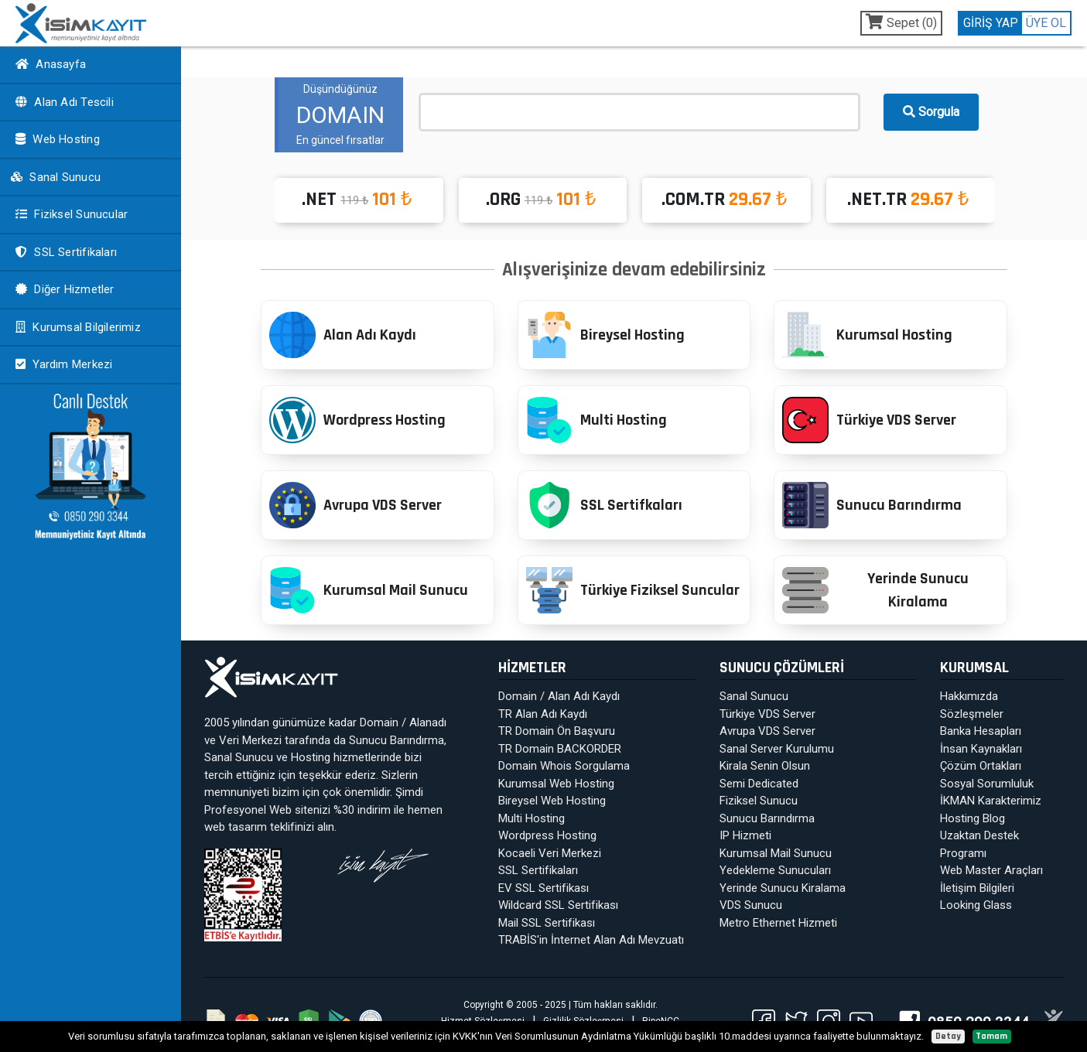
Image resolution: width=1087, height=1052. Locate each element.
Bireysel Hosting (605, 335)
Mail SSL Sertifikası (546, 923)
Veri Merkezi (250, 740)
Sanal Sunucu (55, 177)
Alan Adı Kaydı (342, 335)
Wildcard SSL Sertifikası (558, 905)
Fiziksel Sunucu (759, 801)
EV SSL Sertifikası (543, 888)
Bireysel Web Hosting (552, 801)
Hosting (310, 757)
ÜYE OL (1046, 22)
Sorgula (931, 111)
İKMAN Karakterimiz (990, 801)
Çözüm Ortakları (980, 766)
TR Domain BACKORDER (559, 749)
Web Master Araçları (991, 870)
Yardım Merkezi (62, 364)
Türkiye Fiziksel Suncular (633, 590)
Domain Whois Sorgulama (564, 766)
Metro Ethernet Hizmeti (778, 923)
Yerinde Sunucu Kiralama (875, 590)
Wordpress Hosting (357, 420)
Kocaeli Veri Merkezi (549, 853)
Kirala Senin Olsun (765, 766)
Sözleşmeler (971, 714)
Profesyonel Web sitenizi (267, 810)
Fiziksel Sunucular (70, 214)
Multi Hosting (596, 420)
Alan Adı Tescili (63, 102)
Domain (379, 722)
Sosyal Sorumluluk (987, 784)
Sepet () (901, 22)
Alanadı (427, 722)
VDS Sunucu (751, 905)
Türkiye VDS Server (869, 420)
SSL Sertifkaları (604, 505)
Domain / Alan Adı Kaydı (559, 696)
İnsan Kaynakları (981, 749)
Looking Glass (976, 905)
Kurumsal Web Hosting (556, 784)
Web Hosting (56, 139)
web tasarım (235, 827)
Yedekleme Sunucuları (775, 870)
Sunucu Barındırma (872, 505)
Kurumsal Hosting (867, 335)
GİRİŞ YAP (990, 22)
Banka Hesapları (980, 731)
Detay (948, 1036)
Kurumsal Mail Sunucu (368, 590)
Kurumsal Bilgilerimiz (76, 327)
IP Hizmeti (745, 835)
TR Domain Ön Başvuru (556, 731)
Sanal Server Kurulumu (777, 749)
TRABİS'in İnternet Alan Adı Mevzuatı (591, 940)
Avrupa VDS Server (355, 505)
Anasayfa (49, 64)
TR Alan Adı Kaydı (542, 714)
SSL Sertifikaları (64, 252)
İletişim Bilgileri (977, 888)
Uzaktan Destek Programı (979, 844)
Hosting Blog (972, 818)
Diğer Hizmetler (63, 289)
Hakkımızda (969, 696)
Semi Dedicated (759, 784)
